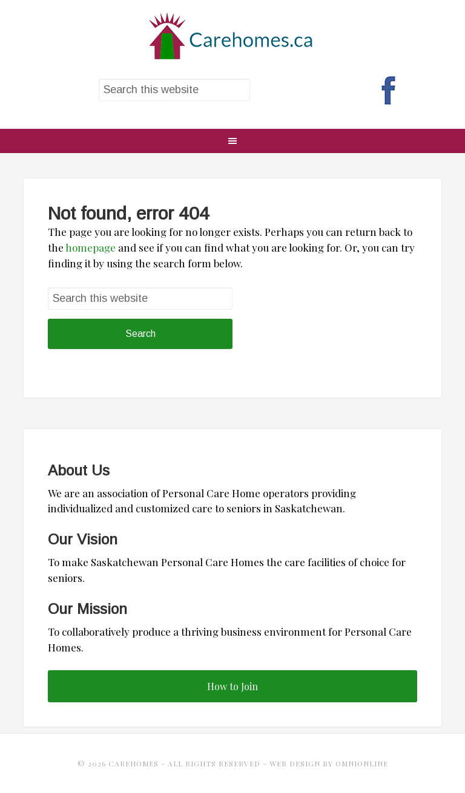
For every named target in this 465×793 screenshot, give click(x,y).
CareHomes (232, 36)
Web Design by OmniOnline (328, 763)
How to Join (232, 686)
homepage (90, 247)
